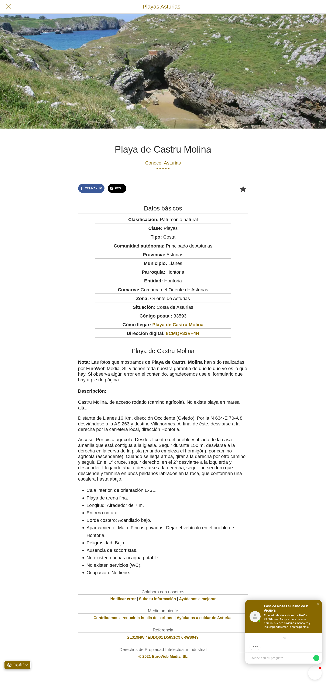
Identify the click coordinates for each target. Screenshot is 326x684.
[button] (318, 604)
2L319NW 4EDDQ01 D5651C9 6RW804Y (163, 637)
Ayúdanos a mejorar (197, 599)
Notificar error (123, 599)
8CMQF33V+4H (182, 333)
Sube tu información (157, 599)
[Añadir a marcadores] (243, 189)
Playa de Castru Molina (177, 324)
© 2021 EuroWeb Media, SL (163, 656)
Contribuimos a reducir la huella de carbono (133, 618)
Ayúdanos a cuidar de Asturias (205, 618)
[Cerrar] (8, 6)
